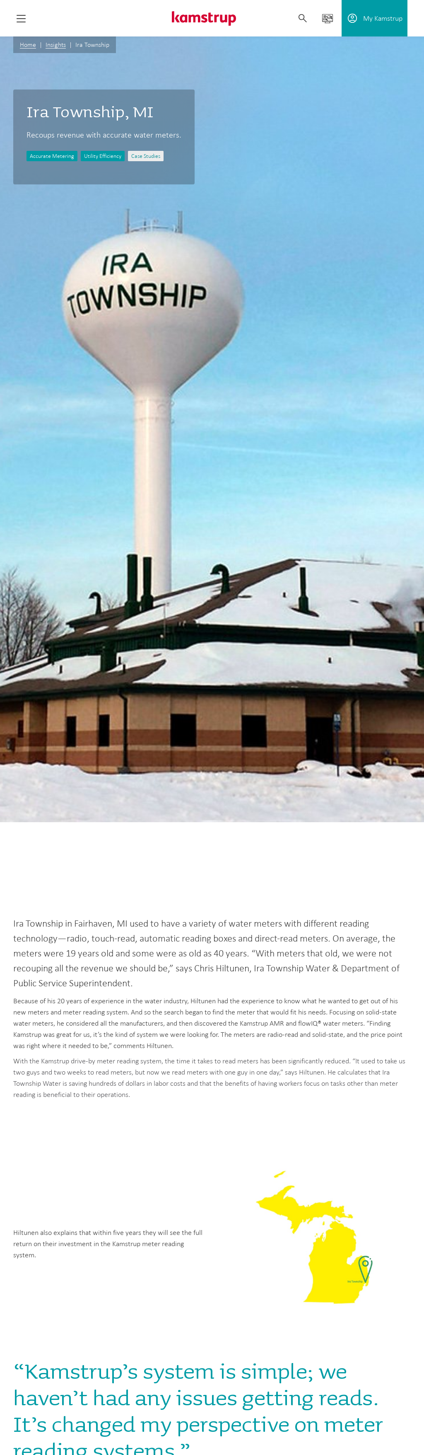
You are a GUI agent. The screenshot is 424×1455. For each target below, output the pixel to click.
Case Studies (145, 156)
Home (28, 44)
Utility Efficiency (102, 156)
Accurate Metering (52, 156)
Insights (56, 44)
